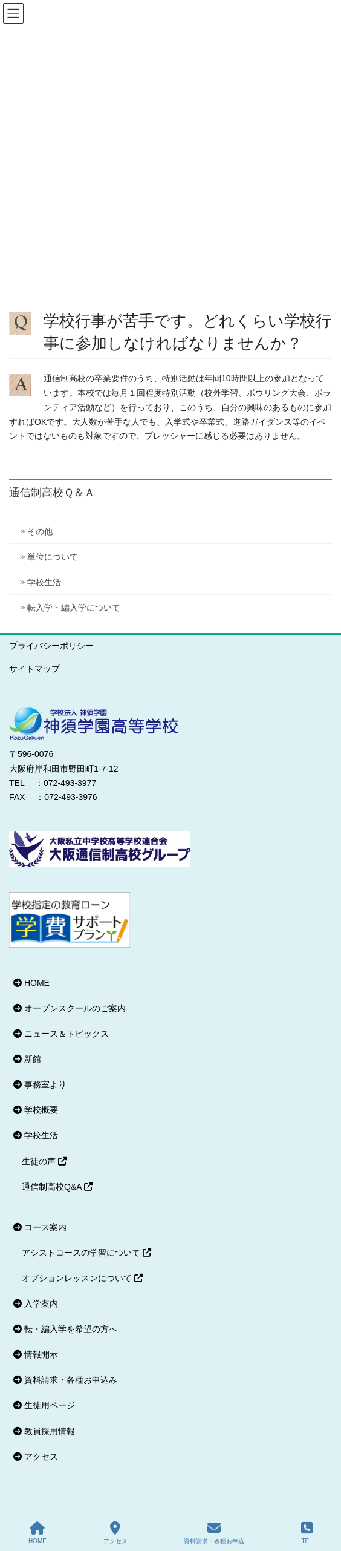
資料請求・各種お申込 (214, 1532)
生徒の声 (44, 1161)
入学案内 (35, 1303)
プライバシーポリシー (51, 646)
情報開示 (35, 1354)
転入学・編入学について (73, 607)
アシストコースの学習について (86, 1253)
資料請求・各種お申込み (65, 1380)
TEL (307, 1532)
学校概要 (35, 1110)
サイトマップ (34, 669)
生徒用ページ (44, 1405)
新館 (27, 1059)
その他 (40, 531)
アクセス (35, 1456)
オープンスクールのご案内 (69, 1008)
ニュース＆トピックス (61, 1033)
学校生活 (44, 582)
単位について (52, 557)
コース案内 (40, 1227)
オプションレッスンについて (82, 1278)
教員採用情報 (44, 1431)
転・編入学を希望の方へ (65, 1329)
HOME (31, 983)
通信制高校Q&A (57, 1187)
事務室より (40, 1084)
